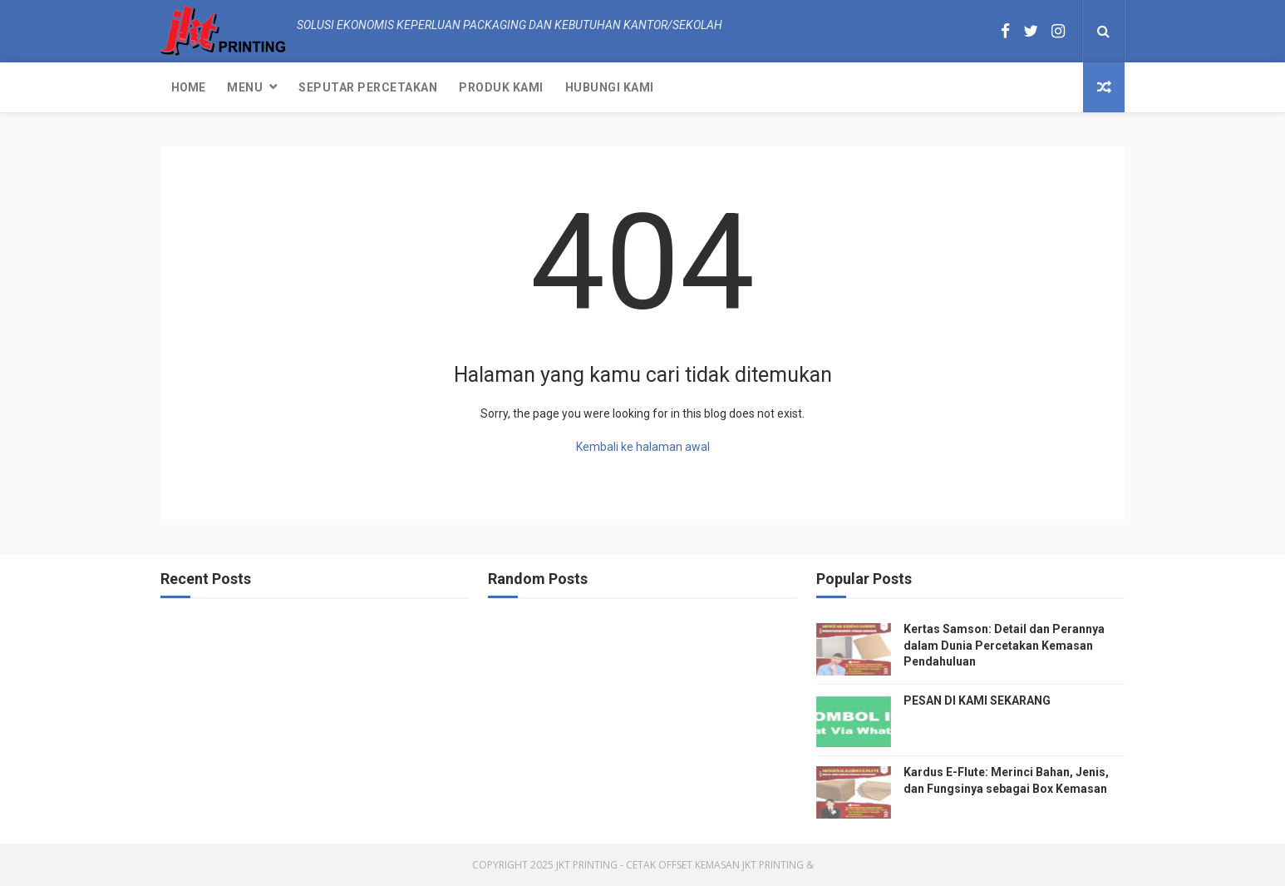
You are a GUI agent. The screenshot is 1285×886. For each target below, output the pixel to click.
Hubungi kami (609, 87)
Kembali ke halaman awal (643, 446)
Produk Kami (501, 87)
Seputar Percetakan (367, 87)
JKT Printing (773, 865)
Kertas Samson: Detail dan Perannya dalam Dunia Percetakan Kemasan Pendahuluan (1004, 645)
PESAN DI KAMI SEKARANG (977, 700)
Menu (245, 87)
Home (188, 87)
